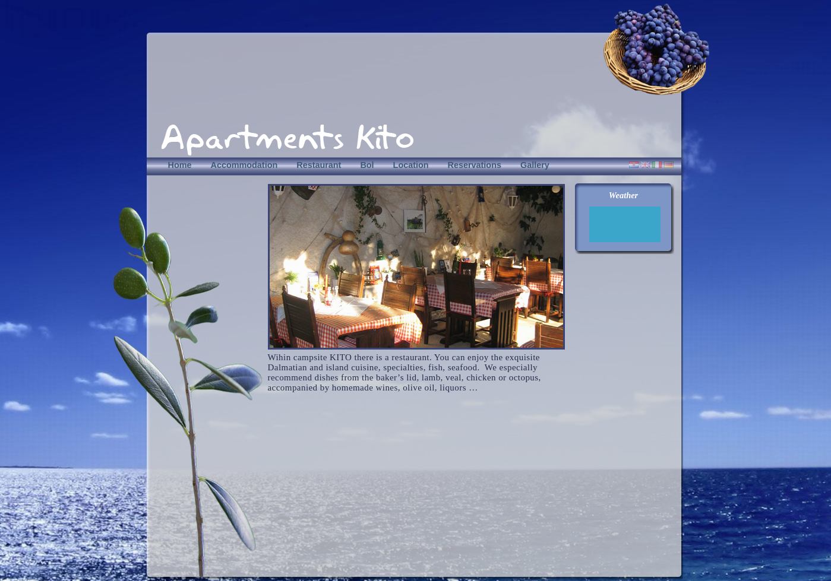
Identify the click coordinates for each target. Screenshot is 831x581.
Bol (367, 165)
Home (180, 165)
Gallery (534, 165)
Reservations (474, 165)
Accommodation (243, 165)
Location (411, 165)
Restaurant (318, 165)
